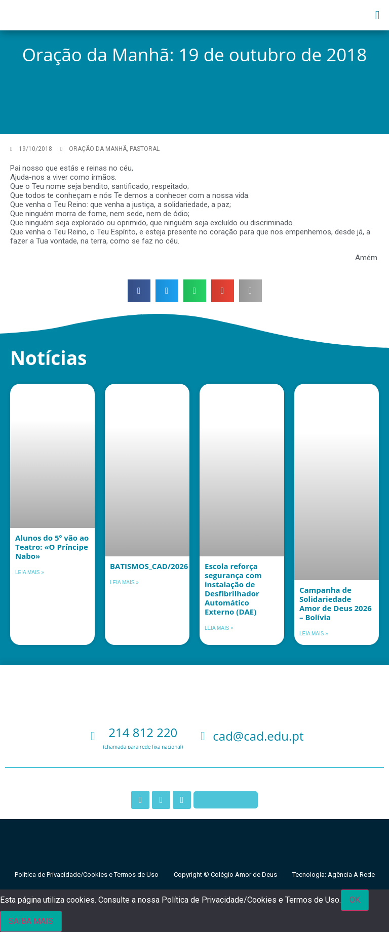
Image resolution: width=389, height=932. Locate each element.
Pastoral (145, 148)
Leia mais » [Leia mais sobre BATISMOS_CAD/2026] (124, 582)
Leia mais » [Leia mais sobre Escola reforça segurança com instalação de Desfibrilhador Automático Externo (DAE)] (219, 628)
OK (354, 900)
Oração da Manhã (98, 148)
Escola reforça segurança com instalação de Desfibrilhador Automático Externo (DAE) (233, 589)
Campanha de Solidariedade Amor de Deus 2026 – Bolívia (335, 603)
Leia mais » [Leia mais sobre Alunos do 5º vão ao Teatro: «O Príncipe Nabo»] (29, 572)
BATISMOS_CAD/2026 (149, 566)
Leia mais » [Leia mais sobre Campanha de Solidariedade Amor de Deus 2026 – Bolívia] (313, 633)
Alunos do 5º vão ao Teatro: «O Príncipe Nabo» (52, 547)
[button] (377, 15)
